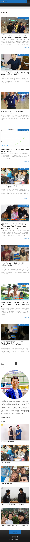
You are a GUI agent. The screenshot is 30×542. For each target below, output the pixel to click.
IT (7, 185)
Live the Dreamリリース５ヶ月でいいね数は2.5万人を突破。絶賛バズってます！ (15, 150)
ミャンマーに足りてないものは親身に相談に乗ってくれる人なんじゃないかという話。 (15, 73)
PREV (2, 363)
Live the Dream (4, 35)
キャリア (9, 35)
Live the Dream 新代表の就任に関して (8, 441)
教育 (25, 35)
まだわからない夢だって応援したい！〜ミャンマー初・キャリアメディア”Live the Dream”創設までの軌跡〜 (15, 304)
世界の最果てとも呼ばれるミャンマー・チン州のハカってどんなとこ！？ (14, 525)
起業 (23, 109)
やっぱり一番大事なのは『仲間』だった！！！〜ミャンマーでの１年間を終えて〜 (15, 264)
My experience (3, 4)
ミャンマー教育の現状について (9, 187)
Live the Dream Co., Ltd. (18, 407)
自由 (22, 341)
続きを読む (25, 47)
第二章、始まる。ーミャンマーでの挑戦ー (12, 111)
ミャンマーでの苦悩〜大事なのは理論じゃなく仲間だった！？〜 (13, 504)
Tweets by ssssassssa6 (5, 417)
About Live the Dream (24, 18)
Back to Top (15, 532)
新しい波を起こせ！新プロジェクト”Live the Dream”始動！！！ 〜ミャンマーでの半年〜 (12, 343)
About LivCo (19, 4)
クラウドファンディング (15, 35)
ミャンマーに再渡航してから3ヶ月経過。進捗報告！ (14, 37)
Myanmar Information (11, 4)
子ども (22, 71)
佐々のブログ (18, 539)
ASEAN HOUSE (26, 411)
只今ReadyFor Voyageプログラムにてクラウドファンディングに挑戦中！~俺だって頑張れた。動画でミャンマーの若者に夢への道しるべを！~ (15, 226)
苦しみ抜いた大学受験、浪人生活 (7, 483)
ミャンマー (22, 35)
